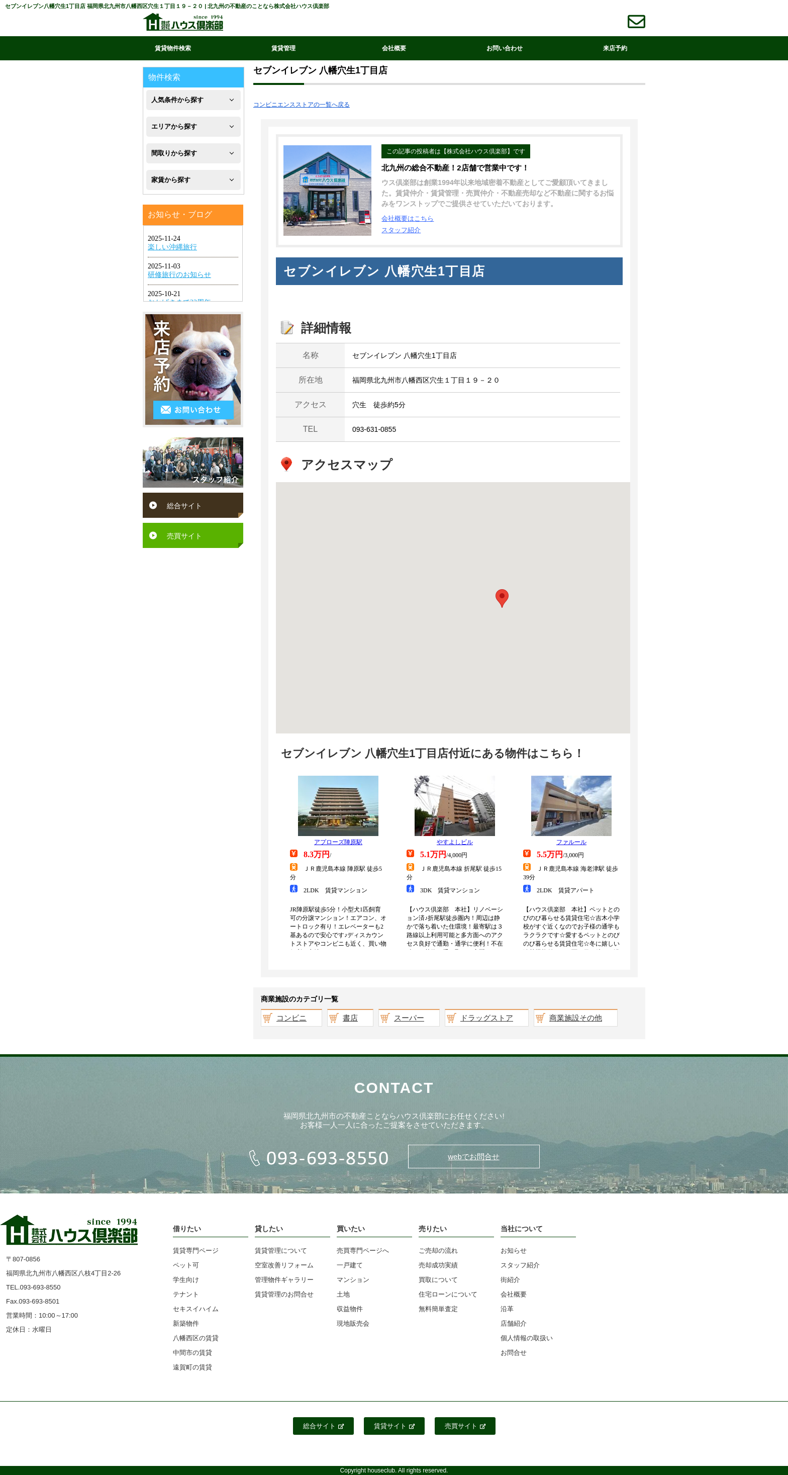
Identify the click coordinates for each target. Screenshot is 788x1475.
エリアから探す (174, 126)
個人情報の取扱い (527, 1338)
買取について (438, 1279)
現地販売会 (353, 1323)
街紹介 (510, 1279)
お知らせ (514, 1250)
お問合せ (514, 1352)
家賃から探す (170, 179)
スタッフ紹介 (401, 230)
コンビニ (291, 1017)
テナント (186, 1294)
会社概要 (394, 48)
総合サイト (184, 506)
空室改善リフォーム (284, 1265)
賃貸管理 (283, 48)
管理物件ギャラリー (284, 1279)
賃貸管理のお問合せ (284, 1294)
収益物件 (350, 1309)
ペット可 (186, 1265)
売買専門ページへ (363, 1250)
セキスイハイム (196, 1309)
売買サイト (184, 536)
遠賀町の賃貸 (192, 1367)
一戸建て (350, 1265)
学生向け (186, 1279)
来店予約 (615, 48)
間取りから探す (174, 153)
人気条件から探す (177, 100)
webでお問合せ (474, 1156)
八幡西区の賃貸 (196, 1338)
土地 (343, 1294)
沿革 (507, 1309)
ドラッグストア (486, 1017)
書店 (350, 1017)
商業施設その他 (575, 1017)
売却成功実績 (438, 1265)
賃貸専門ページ (196, 1250)
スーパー (409, 1017)
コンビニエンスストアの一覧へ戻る (301, 104)
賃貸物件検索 (173, 48)
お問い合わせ (504, 48)
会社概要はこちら (407, 218)
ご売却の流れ (438, 1250)
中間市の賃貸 (192, 1352)
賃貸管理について (281, 1250)
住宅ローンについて (448, 1294)
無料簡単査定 (438, 1309)
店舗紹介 (514, 1323)
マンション (353, 1279)
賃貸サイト (394, 1426)
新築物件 (186, 1323)
